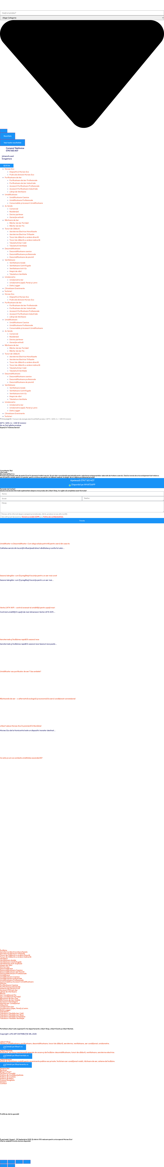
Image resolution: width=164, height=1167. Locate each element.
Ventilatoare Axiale (17, 263)
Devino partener (16, 214)
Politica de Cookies (8, 1076)
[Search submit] (3, 131)
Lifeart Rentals (6, 1050)
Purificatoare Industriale (10, 986)
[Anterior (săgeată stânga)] (3, 1165)
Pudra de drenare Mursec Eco (21, 174)
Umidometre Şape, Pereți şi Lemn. (14, 1008)
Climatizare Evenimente (15, 288)
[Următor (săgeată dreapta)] (11, 1165)
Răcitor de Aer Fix (16, 226)
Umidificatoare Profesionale (21, 200)
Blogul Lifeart (5, 1071)
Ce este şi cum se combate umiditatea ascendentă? (21, 757)
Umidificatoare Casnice (19, 197)
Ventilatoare (10, 260)
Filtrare (3, 983)
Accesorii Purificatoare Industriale (23, 189)
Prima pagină (5, 419)
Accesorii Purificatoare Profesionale (24, 186)
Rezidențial (14, 211)
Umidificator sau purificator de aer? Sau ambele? (20, 671)
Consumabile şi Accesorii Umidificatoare (26, 203)
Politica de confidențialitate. (53, 516)
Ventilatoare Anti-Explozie (11, 963)
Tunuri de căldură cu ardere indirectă (24, 240)
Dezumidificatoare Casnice (11, 969)
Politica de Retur (7, 1078)
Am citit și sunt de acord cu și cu (33, 516)
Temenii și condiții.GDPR (30, 516)
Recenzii (3, 1069)
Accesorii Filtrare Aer (9, 989)
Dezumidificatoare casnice (20, 251)
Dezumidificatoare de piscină (21, 257)
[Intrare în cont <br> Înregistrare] (1, 155)
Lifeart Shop (5, 1041)
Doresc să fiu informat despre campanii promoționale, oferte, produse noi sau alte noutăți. (35, 513)
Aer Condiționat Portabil (10, 996)
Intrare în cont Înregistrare (8, 157)
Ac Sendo (9, 206)
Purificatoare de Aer (13, 177)
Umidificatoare (11, 194)
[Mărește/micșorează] (3, 1161)
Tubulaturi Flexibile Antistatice (12, 1016)
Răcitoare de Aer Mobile (10, 999)
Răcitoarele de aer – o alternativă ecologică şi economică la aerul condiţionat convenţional (37, 698)
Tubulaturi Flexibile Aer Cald (11, 1013)
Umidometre (10, 277)
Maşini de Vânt (6, 964)
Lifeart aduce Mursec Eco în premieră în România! (20, 725)
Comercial (13, 209)
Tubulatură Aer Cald (17, 243)
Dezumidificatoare (12, 248)
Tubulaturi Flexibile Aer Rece (12, 1014)
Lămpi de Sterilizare (17, 191)
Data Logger (14, 285)
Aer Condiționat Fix (8, 994)
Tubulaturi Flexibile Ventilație (12, 1018)
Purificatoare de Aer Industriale (22, 183)
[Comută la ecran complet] (11, 1161)
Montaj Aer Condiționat (10, 1003)
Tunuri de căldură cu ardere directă (24, 237)
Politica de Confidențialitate (11, 1074)
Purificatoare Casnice (9, 984)
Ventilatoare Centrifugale (20, 265)
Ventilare (4, 958)
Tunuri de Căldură (12, 228)
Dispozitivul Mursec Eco (19, 172)
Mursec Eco (9, 169)
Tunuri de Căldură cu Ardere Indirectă (15, 956)
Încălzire (3, 950)
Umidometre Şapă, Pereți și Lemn (23, 282)
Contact (3, 1082)
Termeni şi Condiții (7, 1073)
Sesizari (3, 1081)
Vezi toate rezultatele (12, 142)
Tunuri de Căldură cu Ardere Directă (15, 955)
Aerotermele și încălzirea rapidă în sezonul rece (19, 639)
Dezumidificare (6, 968)
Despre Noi (4, 1068)
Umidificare (5, 974)
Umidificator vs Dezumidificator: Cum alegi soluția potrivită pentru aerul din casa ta (35, 543)
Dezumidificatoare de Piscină (12, 971)
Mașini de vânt (15, 271)
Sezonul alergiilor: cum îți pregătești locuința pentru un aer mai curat (28, 575)
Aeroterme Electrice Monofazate (23, 231)
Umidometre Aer (16, 280)
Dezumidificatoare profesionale (22, 254)
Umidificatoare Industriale (11, 978)
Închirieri (8, 291)
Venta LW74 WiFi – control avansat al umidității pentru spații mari (27, 607)
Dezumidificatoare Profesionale (13, 973)
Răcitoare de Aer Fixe (9, 998)
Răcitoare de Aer (12, 220)
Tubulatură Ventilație (18, 245)
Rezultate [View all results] (7, 136)
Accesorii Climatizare (9, 1001)
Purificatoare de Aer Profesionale (23, 180)
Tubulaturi (4, 1011)
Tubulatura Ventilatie (18, 274)
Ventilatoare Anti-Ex (18, 268)
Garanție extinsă (16, 217)
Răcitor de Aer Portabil (19, 223)
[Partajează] (19, 1161)
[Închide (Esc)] (27, 1161)
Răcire (2, 993)
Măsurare (4, 1004)
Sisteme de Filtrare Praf (10, 988)
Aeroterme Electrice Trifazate (21, 234)
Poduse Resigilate (7, 1079)
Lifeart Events (6, 1059)
